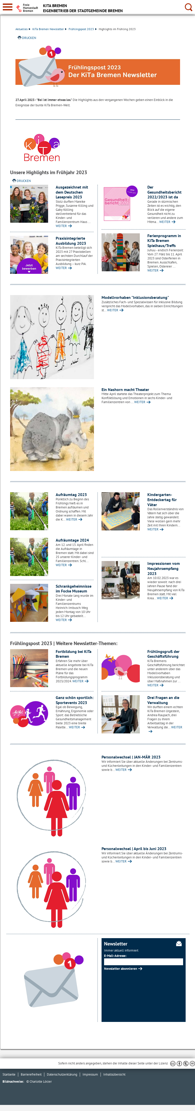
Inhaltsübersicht (114, 1074)
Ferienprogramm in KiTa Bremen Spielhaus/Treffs (164, 240)
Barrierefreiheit (31, 1074)
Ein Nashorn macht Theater (125, 389)
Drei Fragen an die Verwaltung (163, 700)
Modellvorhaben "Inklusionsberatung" (135, 297)
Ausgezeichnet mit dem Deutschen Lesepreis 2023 (72, 191)
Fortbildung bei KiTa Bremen (73, 654)
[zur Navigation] (7, 7)
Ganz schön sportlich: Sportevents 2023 (74, 700)
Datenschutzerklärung (62, 1074)
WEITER (61, 226)
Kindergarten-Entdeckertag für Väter (162, 499)
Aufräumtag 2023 (71, 494)
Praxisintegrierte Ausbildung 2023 (71, 241)
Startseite (9, 1074)
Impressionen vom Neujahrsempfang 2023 (163, 568)
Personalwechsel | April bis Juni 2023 (134, 848)
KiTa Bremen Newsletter (49, 29)
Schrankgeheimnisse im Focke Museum (73, 589)
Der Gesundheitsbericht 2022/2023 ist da (164, 191)
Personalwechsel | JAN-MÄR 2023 (131, 756)
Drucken (29, 38)
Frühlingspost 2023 (83, 29)
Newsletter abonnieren (120, 968)
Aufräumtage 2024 (72, 540)
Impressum (90, 1074)
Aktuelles (22, 29)
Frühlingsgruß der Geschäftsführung (163, 654)
